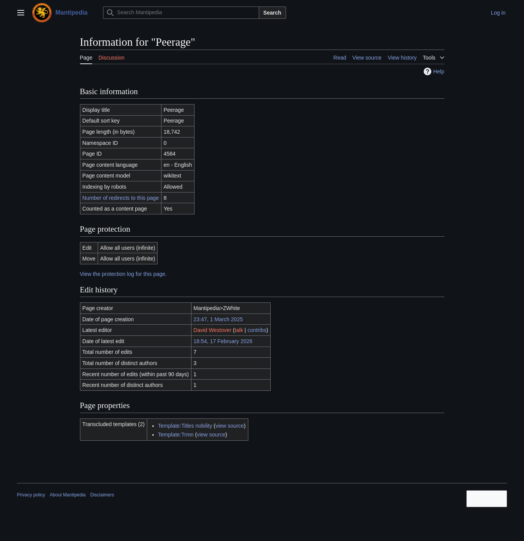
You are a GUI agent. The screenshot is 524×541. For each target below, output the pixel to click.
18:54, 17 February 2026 (222, 341)
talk (239, 330)
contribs (257, 330)
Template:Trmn (176, 434)
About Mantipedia (67, 495)
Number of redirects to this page (120, 198)
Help (433, 71)
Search (272, 13)
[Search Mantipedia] (181, 13)
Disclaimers (102, 495)
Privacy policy (31, 495)
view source (229, 426)
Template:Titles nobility (185, 426)
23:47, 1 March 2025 (218, 319)
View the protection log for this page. (123, 274)
